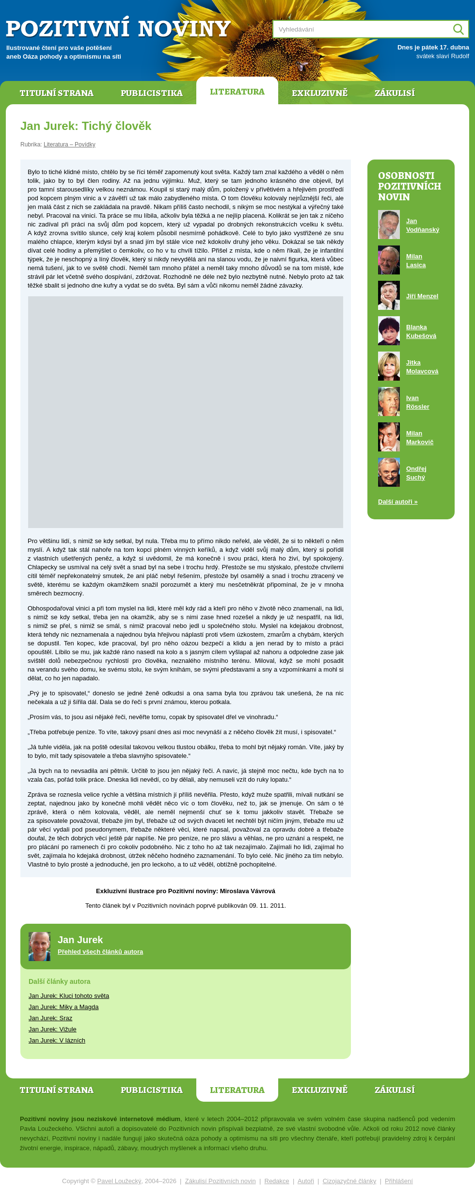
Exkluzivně (320, 93)
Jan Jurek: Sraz (50, 1018)
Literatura (237, 91)
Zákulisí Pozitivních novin (220, 1181)
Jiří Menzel (422, 296)
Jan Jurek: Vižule (53, 1029)
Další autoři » (398, 501)
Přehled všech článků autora (100, 951)
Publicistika (152, 93)
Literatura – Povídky (69, 144)
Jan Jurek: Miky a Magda (64, 1007)
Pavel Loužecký (119, 1181)
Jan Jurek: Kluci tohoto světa (69, 995)
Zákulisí (395, 93)
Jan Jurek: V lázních (57, 1040)
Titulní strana (56, 93)
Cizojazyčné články (350, 1181)
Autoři (306, 1181)
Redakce (277, 1181)
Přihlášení (399, 1181)
